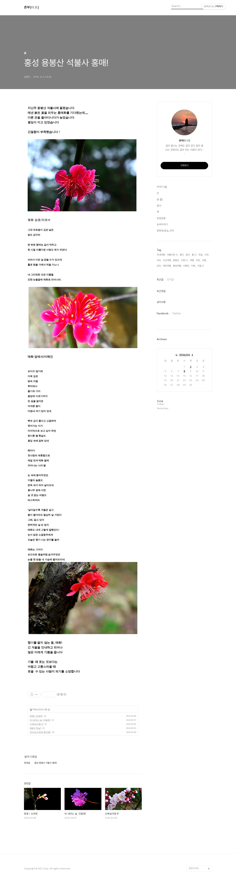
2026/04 (184, 355)
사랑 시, (184, 260)
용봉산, (176, 260)
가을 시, (200, 265)
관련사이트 (194, 868)
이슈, (159, 260)
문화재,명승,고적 (165, 230)
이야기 (162, 186)
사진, (206, 254)
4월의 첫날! (35, 728)
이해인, (186, 265)
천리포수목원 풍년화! (40, 732)
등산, (188, 254)
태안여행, (167, 265)
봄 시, (194, 254)
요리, (159, 265)
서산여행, (167, 260)
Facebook (163, 313)
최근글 (160, 279)
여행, (192, 260)
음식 (159, 205)
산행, (204, 260)
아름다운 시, (172, 254)
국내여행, (161, 254)
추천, (198, 260)
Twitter (176, 313)
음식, (182, 254)
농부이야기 (162, 224)
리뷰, (193, 265)
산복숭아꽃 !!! (36, 724)
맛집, (200, 254)
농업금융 (161, 218)
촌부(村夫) (31, 7)
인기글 (170, 279)
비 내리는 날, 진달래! (40, 720)
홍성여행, (177, 265)
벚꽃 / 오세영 (36, 716)
